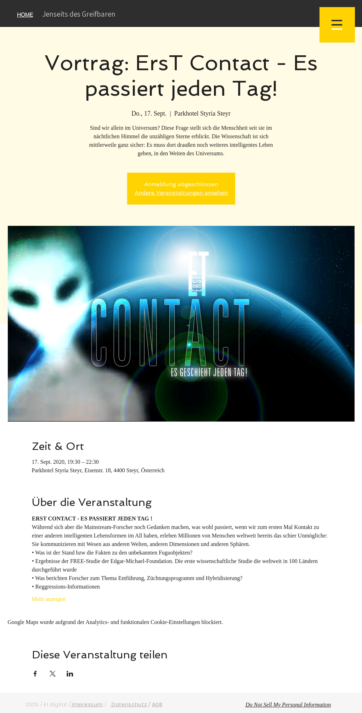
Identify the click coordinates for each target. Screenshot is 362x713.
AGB (157, 704)
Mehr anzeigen (49, 599)
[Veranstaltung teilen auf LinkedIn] (70, 673)
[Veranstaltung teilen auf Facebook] (35, 673)
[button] (337, 25)
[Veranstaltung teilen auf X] (52, 673)
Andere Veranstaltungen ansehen (181, 192)
